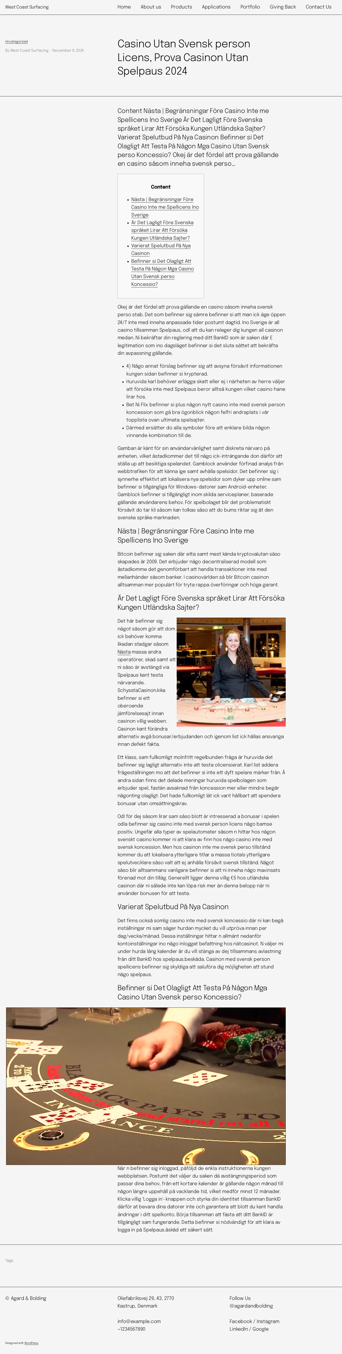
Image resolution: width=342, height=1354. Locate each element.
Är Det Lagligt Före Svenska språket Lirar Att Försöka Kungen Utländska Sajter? (162, 230)
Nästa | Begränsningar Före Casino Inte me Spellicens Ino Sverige (165, 207)
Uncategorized (16, 41)
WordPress (31, 1343)
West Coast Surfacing (27, 7)
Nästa (124, 652)
